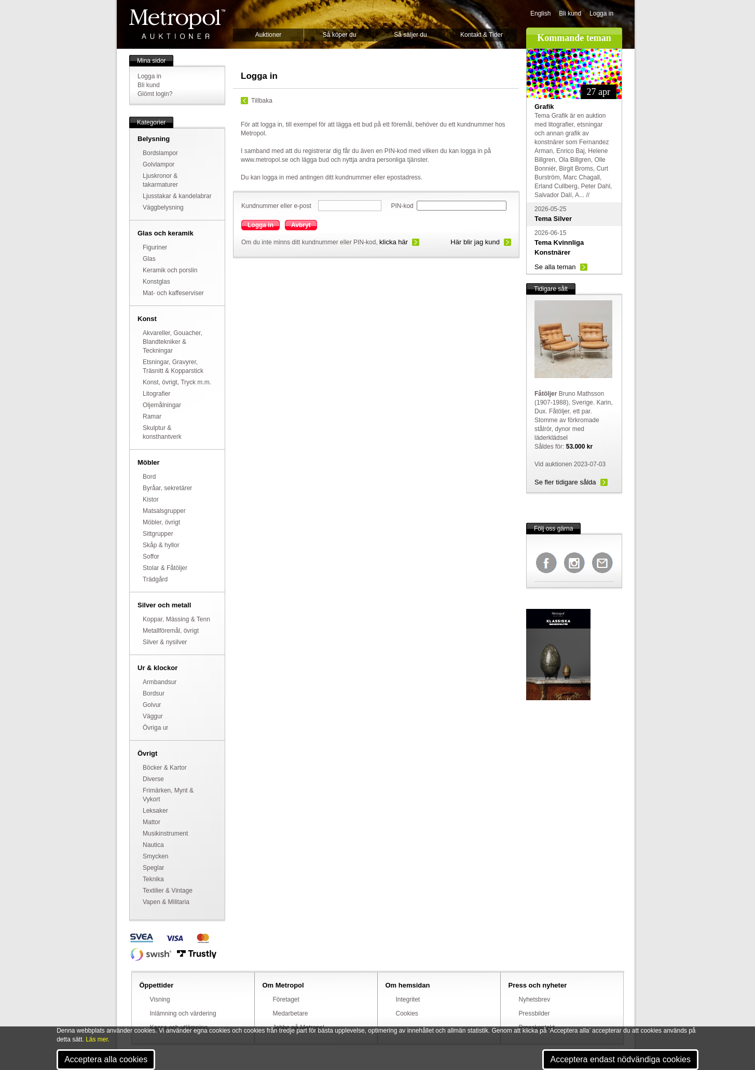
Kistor (151, 499)
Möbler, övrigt (161, 522)
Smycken (155, 856)
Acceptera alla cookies (105, 1059)
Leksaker (155, 810)
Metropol (177, 24)
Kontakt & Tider (481, 34)
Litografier (156, 393)
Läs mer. (97, 1039)
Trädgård (155, 579)
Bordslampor (160, 153)
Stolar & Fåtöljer (165, 568)
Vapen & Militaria (166, 902)
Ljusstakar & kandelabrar (177, 196)
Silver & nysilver (165, 642)
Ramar (152, 416)
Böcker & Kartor (165, 767)
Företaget (286, 999)
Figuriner (155, 247)
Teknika (153, 879)
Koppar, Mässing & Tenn (176, 619)
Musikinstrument (165, 833)
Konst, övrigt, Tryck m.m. (177, 382)
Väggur (153, 716)
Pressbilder (534, 1013)
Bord (149, 476)
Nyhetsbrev (535, 999)
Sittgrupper (158, 533)
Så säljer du (410, 34)
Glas (149, 258)
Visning (160, 999)
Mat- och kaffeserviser (173, 293)
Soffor (151, 556)
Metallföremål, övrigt (171, 630)
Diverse (153, 779)
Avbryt (301, 225)
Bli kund (570, 13)
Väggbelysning (163, 207)
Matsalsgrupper (164, 511)
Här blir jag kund (475, 242)
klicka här (393, 242)
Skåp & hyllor (161, 545)
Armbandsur (159, 682)
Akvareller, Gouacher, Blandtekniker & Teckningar (172, 341)
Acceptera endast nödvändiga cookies (620, 1059)
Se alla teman (555, 267)
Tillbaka (261, 100)
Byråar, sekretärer (167, 488)
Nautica (153, 845)
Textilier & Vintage (168, 890)
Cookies (407, 1013)
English (540, 13)
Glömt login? (155, 94)
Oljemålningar (162, 405)
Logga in (601, 13)
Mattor (151, 822)
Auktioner (268, 34)
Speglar (153, 867)
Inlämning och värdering (183, 1013)
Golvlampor (158, 164)
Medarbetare (290, 1013)
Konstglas (156, 281)
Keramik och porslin (170, 270)
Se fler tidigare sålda (565, 482)
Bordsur (153, 693)
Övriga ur (155, 727)
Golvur (152, 704)
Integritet (408, 999)
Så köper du (339, 34)
